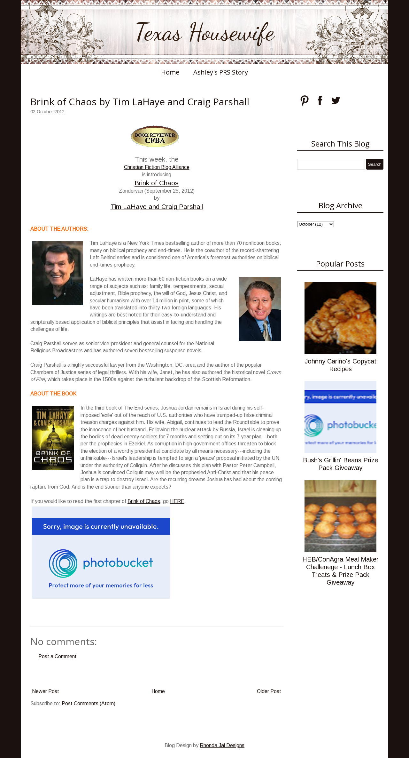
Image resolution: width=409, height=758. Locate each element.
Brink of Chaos (157, 183)
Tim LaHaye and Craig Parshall (157, 206)
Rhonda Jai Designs (222, 745)
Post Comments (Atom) (88, 703)
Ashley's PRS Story (220, 72)
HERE (177, 501)
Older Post (269, 691)
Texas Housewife (204, 32)
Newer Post (45, 691)
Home (170, 72)
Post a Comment (57, 656)
